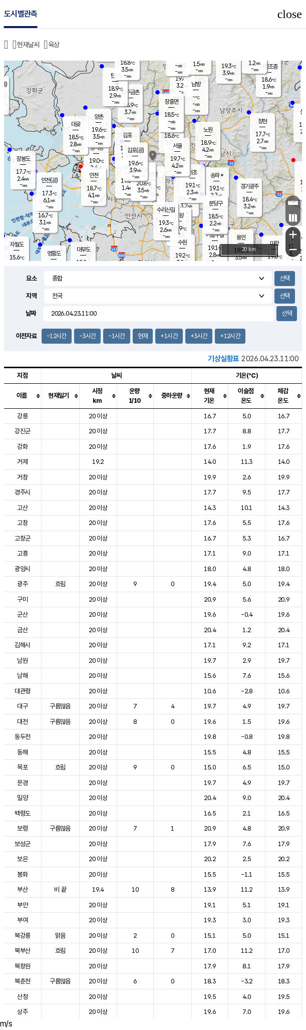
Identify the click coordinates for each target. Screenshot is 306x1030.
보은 (22, 859)
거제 (22, 461)
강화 (22, 446)
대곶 (75, 124)
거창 (22, 477)
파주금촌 (130, 92)
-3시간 (87, 336)
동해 (22, 752)
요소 (31, 278)
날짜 (31, 313)
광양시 (22, 569)
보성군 (22, 844)
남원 (22, 660)
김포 (127, 135)
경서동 (96, 147)
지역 (31, 296)
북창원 (22, 966)
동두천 (22, 736)
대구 (22, 706)
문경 (22, 783)
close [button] (289, 14)
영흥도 (54, 253)
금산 (22, 630)
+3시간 (198, 336)
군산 (22, 614)
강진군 (22, 431)
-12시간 (57, 336)
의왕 (178, 215)
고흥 (22, 553)
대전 (22, 721)
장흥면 (171, 101)
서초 (192, 172)
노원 (207, 129)
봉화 (22, 874)
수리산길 (166, 209)
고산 (22, 507)
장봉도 (23, 158)
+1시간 (168, 336)
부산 (22, 889)
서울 (177, 145)
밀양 (22, 798)
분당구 (215, 203)
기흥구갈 (215, 234)
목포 (22, 767)
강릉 (22, 416)
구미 (22, 599)
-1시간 (116, 336)
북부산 (22, 950)
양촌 (98, 116)
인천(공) (49, 180)
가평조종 (268, 66)
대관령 (22, 691)
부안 (22, 905)
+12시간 (230, 336)
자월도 (17, 244)
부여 (22, 920)
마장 (274, 243)
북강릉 (22, 935)
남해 (22, 675)
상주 (22, 1011)
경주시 (22, 492)
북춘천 (22, 981)
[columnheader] (22, 395)
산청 (22, 996)
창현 (262, 121)
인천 (93, 175)
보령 (22, 828)
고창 (22, 523)
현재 (143, 336)
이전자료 (26, 336)
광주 (22, 584)
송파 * (216, 175)
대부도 (83, 249)
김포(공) (135, 150)
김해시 (22, 645)
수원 (182, 242)
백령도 (22, 813)
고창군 (22, 538)
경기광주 (249, 186)
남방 (195, 84)
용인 (240, 237)
